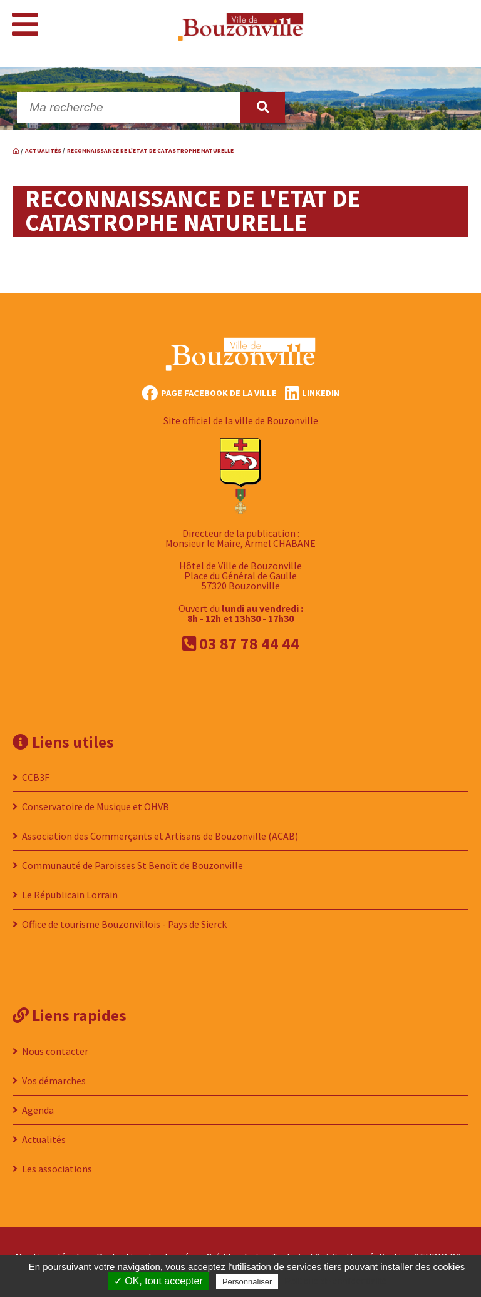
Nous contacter (55, 1051)
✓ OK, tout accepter (158, 1281)
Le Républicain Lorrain (70, 895)
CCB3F (35, 777)
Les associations (57, 1169)
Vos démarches (54, 1081)
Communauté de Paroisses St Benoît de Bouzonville (132, 865)
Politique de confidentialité (336, 1281)
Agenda (38, 1110)
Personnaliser (247, 1281)
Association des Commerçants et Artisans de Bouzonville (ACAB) (160, 836)
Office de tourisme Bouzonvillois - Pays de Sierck (124, 924)
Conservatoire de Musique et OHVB (95, 806)
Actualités (44, 1139)
